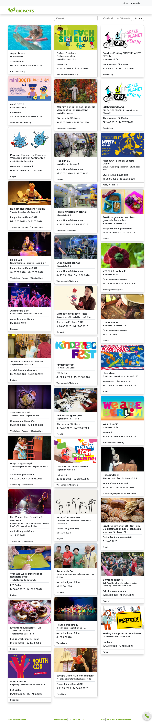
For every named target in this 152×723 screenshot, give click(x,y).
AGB (103, 719)
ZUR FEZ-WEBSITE (17, 719)
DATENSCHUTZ (76, 719)
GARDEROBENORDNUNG (119, 719)
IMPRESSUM (60, 719)
